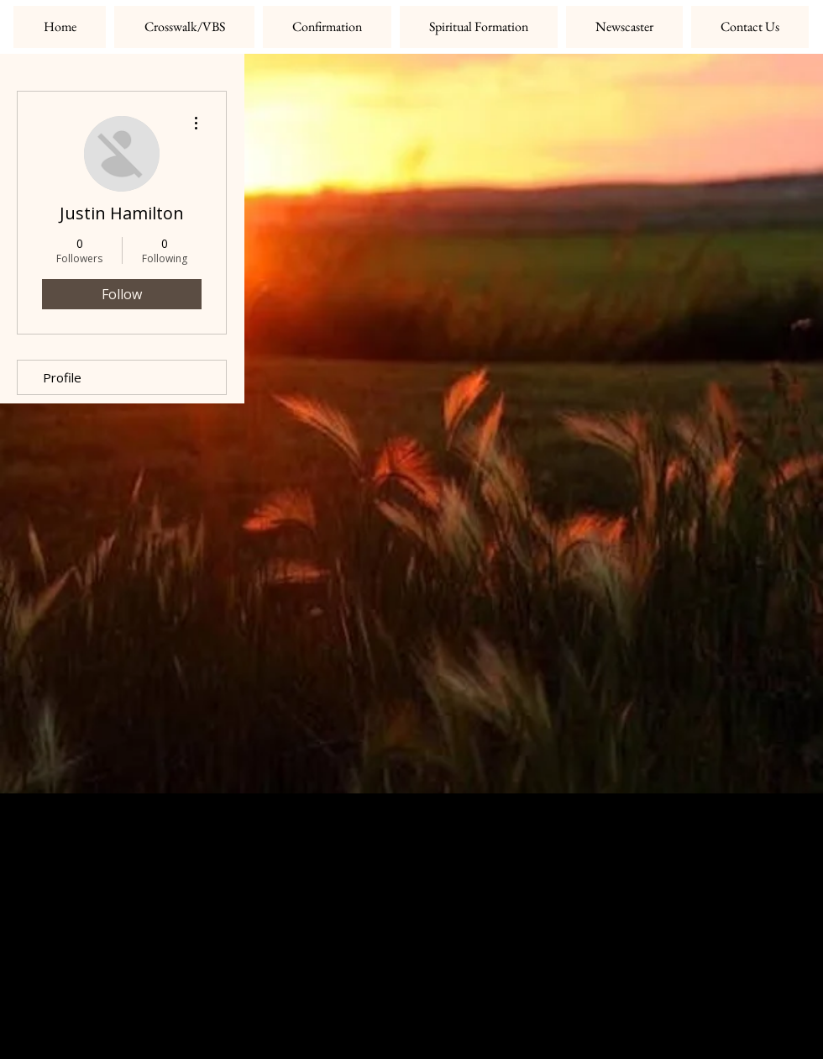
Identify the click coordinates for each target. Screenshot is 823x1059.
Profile (62, 377)
